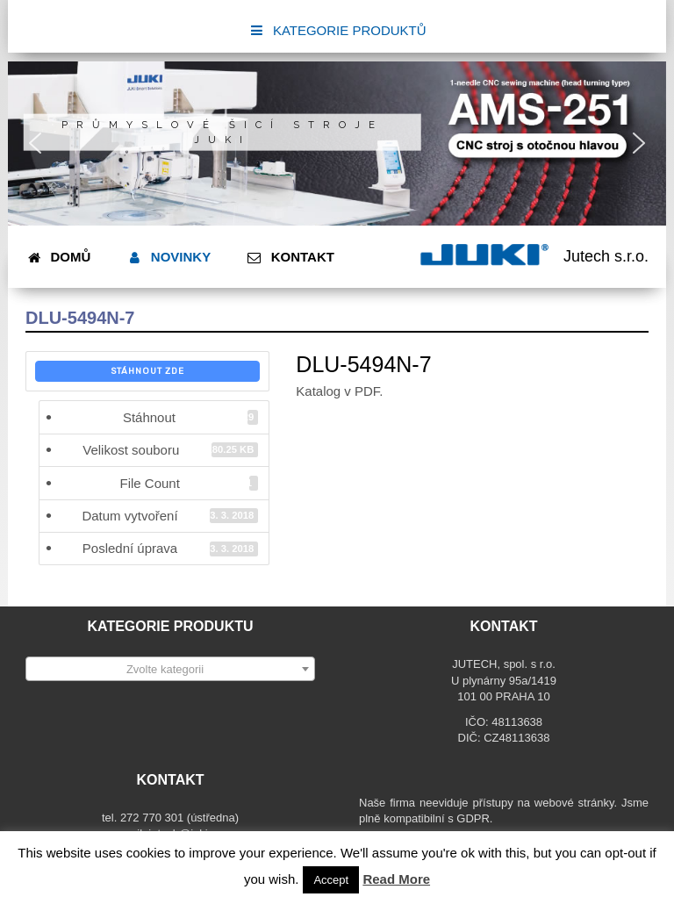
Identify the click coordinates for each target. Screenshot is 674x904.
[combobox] (170, 668)
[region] (337, 143)
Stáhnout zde (147, 371)
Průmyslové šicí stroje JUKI (222, 132)
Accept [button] (330, 879)
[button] (35, 143)
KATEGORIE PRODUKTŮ (336, 30)
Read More (396, 879)
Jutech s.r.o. (606, 256)
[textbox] (170, 669)
